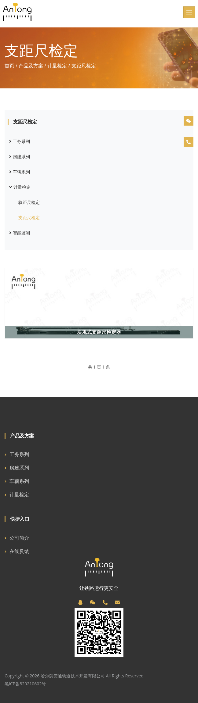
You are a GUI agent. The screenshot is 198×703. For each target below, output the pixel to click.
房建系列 (19, 156)
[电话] (105, 602)
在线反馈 (19, 551)
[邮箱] (117, 602)
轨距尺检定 (29, 202)
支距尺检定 (29, 217)
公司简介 (19, 537)
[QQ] (80, 602)
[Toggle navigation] (189, 12)
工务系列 (19, 141)
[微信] (92, 602)
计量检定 (57, 65)
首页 (9, 65)
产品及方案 (31, 65)
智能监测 (19, 233)
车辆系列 (19, 172)
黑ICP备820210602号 (25, 684)
